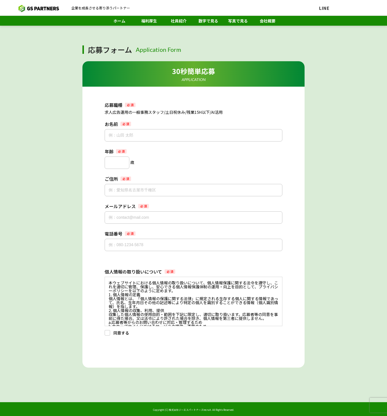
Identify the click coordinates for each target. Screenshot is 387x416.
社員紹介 (179, 21)
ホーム (119, 21)
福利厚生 (149, 21)
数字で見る (208, 21)
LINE (324, 8)
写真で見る (238, 21)
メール (360, 8)
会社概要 (267, 21)
